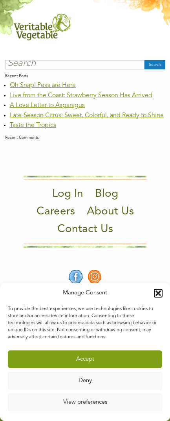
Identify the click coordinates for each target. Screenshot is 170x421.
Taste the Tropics (33, 125)
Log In (67, 194)
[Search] (74, 64)
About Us (110, 211)
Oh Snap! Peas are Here (43, 85)
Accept (85, 359)
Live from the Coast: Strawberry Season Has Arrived (81, 96)
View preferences (85, 402)
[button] (158, 293)
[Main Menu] (151, 27)
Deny (85, 381)
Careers (56, 211)
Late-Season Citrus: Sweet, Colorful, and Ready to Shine (87, 116)
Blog (106, 194)
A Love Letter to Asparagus (47, 105)
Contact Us (85, 229)
